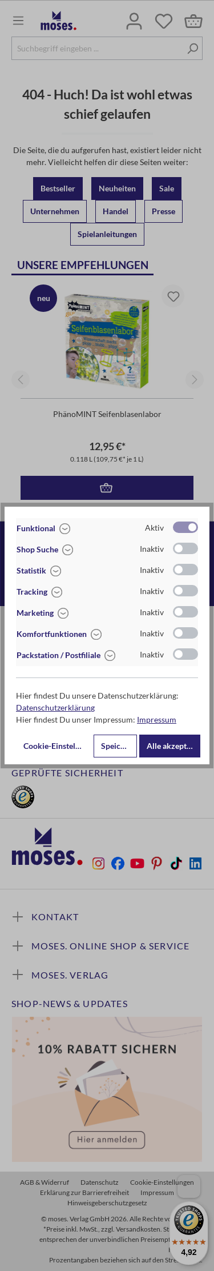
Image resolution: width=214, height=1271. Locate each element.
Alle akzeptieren (173, 746)
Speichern (119, 746)
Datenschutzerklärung (55, 707)
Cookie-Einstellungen (57, 746)
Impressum (156, 719)
